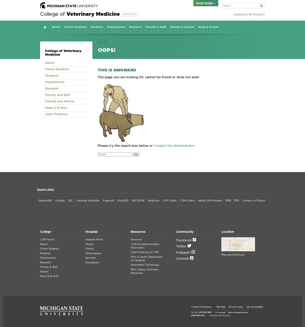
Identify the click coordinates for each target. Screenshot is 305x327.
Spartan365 (45, 200)
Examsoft (108, 200)
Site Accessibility (254, 307)
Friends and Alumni (59, 101)
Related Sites (130, 14)
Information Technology (145, 265)
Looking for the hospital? (249, 14)
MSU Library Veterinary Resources (145, 271)
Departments (116, 27)
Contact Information (201, 307)
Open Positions (56, 114)
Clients (89, 248)
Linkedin (183, 258)
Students (97, 27)
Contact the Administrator (174, 146)
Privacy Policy (236, 307)
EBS (236, 200)
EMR (228, 200)
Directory (136, 239)
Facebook (184, 240)
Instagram (183, 252)
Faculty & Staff (155, 27)
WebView (154, 200)
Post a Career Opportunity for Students (147, 259)
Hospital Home (94, 239)
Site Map (220, 307)
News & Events (208, 27)
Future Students (75, 27)
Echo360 (122, 200)
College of (80, 14)
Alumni (44, 271)
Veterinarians (93, 253)
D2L (70, 200)
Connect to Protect (253, 200)
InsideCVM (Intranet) (210, 200)
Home (45, 27)
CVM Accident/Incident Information (145, 246)
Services (90, 258)
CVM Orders (187, 200)
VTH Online (170, 200)
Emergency (92, 262)
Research (135, 27)
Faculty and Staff (57, 95)
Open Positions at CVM (145, 252)
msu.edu (222, 312)
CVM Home (47, 239)
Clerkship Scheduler (88, 200)
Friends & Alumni (182, 27)
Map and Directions (232, 254)
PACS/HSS (138, 200)
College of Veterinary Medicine (63, 52)
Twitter (181, 246)
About (56, 27)
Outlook (60, 200)
